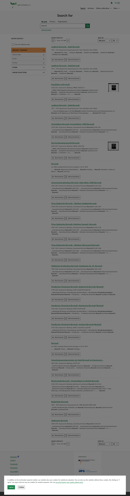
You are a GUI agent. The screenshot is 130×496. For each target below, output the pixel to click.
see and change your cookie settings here (69, 488)
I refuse (21, 493)
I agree (11, 493)
